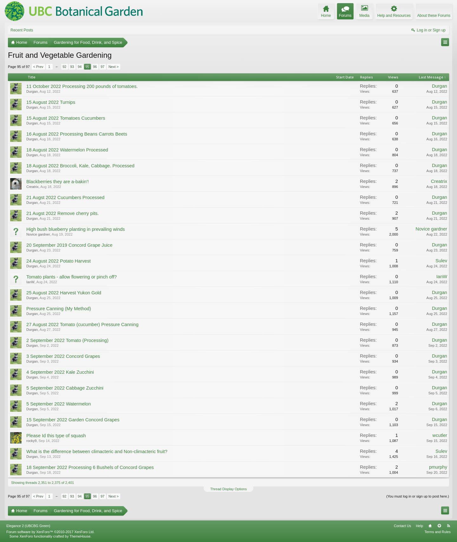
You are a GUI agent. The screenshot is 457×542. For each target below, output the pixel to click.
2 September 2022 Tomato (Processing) (67, 340)
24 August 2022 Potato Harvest (58, 261)
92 (64, 67)
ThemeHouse (80, 536)
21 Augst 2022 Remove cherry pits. (62, 213)
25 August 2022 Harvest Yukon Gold (63, 292)
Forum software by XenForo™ (50, 532)
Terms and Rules (437, 532)
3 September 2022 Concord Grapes (63, 356)
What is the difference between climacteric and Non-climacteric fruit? (97, 451)
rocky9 (31, 441)
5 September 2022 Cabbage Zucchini (64, 388)
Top (439, 526)
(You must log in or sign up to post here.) (417, 496)
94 (80, 67)
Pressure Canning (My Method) (58, 308)
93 (72, 67)
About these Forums (433, 15)
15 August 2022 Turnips (50, 102)
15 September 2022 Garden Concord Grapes (72, 419)
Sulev (441, 260)
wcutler (440, 435)
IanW (30, 282)
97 (102, 67)
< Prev (38, 67)
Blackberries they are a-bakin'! (57, 181)
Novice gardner (38, 234)
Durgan (32, 91)
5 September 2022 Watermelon (58, 403)
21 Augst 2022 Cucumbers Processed (65, 197)
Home (430, 526)
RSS (448, 526)
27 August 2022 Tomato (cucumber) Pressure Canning (82, 324)
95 (87, 67)
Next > (114, 67)
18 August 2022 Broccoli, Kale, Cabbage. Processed (80, 165)
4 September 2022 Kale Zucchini (60, 372)
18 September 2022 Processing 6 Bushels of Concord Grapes (90, 467)
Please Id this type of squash (56, 435)
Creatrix (32, 187)
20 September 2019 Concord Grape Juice (69, 245)
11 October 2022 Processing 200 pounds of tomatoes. (82, 86)
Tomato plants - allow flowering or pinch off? (71, 276)
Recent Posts (21, 30)
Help (419, 526)
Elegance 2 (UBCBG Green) (28, 526)
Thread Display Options (228, 489)
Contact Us (402, 526)
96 (95, 67)
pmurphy (438, 467)
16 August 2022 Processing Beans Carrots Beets (76, 134)
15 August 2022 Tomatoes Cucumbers (65, 118)
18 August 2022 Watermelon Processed (67, 149)
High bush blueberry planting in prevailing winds (75, 229)
